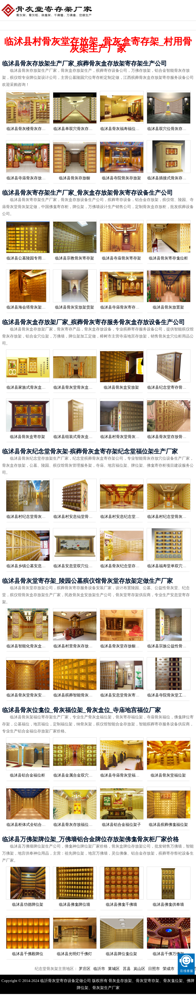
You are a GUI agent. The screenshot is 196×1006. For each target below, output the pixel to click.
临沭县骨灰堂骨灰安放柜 (28, 695)
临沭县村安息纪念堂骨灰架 (123, 516)
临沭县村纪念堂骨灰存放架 (30, 516)
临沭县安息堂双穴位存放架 (76, 566)
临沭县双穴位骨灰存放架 (168, 129)
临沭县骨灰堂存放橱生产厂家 (125, 646)
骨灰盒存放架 (41, 25)
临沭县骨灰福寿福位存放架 (123, 129)
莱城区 (126, 969)
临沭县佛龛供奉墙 (168, 904)
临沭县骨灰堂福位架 (168, 775)
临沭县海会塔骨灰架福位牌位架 (34, 307)
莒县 (139, 969)
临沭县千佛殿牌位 (27, 954)
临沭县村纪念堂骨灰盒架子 (170, 516)
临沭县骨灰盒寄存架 (27, 437)
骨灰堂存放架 (125, 25)
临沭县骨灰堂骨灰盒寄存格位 (78, 387)
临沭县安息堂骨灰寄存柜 (121, 695)
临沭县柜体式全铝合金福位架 (32, 824)
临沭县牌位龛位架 (121, 954)
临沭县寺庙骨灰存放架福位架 (32, 178)
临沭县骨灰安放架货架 (74, 307)
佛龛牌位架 (180, 25)
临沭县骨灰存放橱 (74, 178)
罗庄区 (97, 969)
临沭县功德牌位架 (27, 904)
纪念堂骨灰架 (13, 25)
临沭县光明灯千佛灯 (74, 954)
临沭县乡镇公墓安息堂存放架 (32, 566)
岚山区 (152, 969)
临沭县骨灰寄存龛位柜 (168, 258)
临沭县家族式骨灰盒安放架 (30, 387)
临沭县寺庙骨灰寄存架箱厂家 (125, 307)
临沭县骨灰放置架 (168, 307)
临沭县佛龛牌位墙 (74, 904)
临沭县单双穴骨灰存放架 (74, 129)
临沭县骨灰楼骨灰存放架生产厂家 (36, 129)
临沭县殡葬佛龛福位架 (168, 824)
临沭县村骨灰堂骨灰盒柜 (121, 437)
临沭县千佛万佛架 (168, 954)
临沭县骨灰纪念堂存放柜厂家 (125, 566)
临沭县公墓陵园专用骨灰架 (30, 258)
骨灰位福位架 (97, 25)
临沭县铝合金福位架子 (121, 824)
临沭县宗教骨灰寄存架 (74, 258)
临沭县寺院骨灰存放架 (121, 178)
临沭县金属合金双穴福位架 (76, 775)
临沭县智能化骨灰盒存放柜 (30, 646)
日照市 (166, 969)
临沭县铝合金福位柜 (27, 775)
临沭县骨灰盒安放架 (121, 387)
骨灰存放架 (153, 25)
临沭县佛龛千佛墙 (121, 904)
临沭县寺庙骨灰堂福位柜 (121, 775)
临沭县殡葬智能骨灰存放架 (76, 695)
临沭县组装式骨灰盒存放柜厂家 (80, 437)
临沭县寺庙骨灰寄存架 (121, 258)
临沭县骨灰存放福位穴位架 (76, 824)
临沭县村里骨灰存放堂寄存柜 (78, 646)
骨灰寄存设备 (69, 25)
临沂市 (112, 969)
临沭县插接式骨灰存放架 (168, 178)
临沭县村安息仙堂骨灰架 (74, 516)
